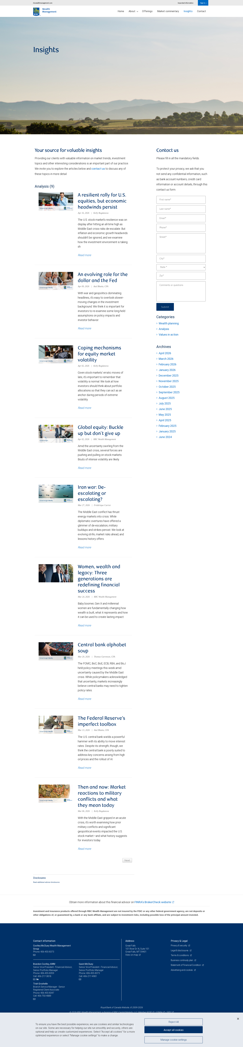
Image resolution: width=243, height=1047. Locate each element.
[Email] (181, 218)
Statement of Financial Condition (186, 965)
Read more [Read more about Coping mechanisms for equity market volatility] (84, 408)
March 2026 (166, 359)
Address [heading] (129, 940)
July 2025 (165, 403)
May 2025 (165, 414)
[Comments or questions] (181, 291)
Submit (165, 306)
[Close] (238, 1018)
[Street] (181, 243)
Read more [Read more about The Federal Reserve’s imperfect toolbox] (84, 767)
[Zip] (181, 276)
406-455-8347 (47, 992)
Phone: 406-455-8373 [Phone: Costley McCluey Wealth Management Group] (43, 951)
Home (121, 11)
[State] (181, 267)
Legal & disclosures (180, 950)
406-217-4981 (90, 976)
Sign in (203, 3)
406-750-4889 (44, 995)
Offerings (147, 11)
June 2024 (165, 437)
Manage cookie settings (174, 1039)
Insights (188, 11)
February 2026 (167, 364)
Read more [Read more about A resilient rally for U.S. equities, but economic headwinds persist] (84, 255)
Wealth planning (169, 323)
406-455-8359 (47, 973)
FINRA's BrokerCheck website (153, 902)
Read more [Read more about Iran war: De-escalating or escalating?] (84, 547)
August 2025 (167, 398)
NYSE (149, 1012)
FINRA (159, 1012)
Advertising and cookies (182, 970)
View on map (131, 954)
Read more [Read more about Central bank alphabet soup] (84, 699)
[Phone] (181, 228)
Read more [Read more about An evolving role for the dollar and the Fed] (84, 328)
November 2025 (169, 381)
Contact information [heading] (44, 940)
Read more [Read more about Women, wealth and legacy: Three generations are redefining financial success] (84, 625)
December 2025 (168, 375)
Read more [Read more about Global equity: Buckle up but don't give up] (84, 467)
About (133, 11)
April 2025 (165, 420)
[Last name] (181, 209)
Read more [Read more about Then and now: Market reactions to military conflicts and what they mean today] (84, 849)
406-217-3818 (44, 976)
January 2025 (167, 431)
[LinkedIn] (38, 979)
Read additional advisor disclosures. (46, 882)
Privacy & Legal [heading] (179, 940)
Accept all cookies (173, 1029)
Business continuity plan (182, 960)
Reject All (174, 1021)
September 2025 (169, 392)
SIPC (169, 1012)
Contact (201, 11)
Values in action (168, 334)
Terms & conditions (180, 955)
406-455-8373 (93, 973)
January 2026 (167, 370)
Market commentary (168, 11)
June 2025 (165, 409)
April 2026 (165, 353)
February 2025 (167, 426)
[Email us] (34, 954)
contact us (98, 168)
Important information (185, 3)
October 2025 (167, 386)
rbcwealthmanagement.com (42, 3)
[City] (181, 259)
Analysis (164, 329)
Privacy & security (179, 945)
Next (127, 860)
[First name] (181, 200)
